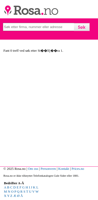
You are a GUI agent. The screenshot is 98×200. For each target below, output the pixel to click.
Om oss (33, 169)
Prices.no (78, 169)
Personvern (48, 169)
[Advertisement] (49, 110)
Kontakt (63, 169)
